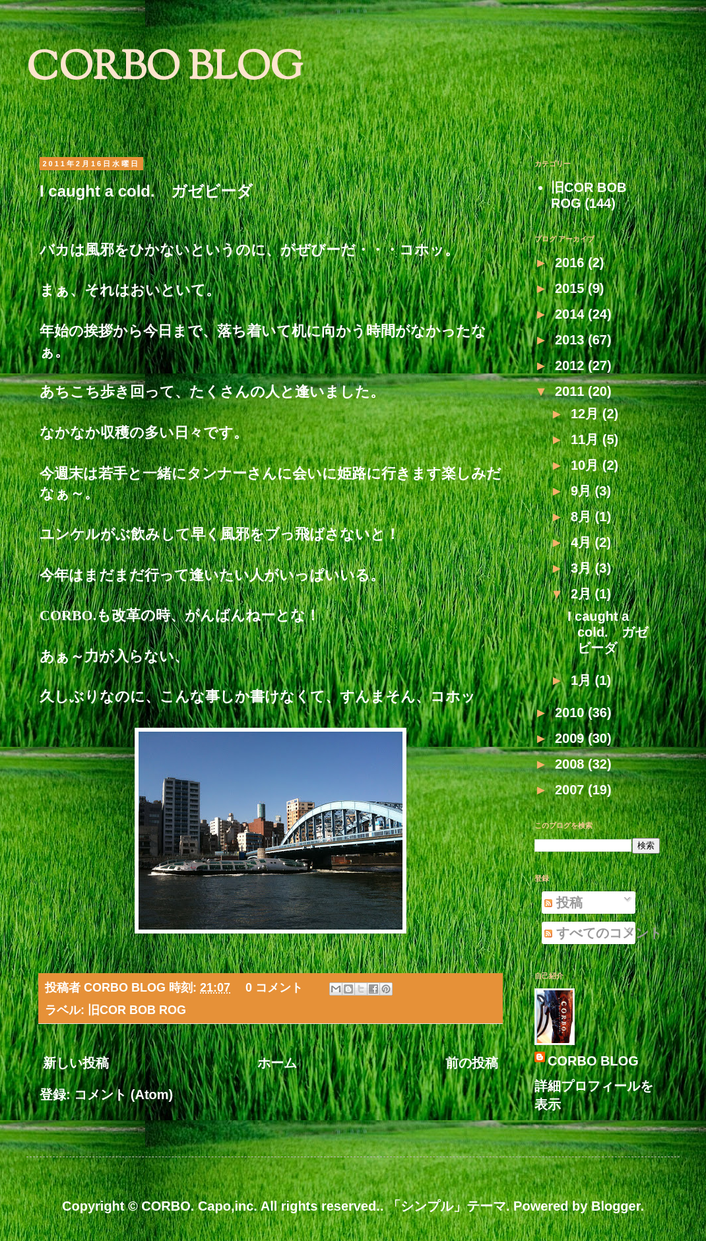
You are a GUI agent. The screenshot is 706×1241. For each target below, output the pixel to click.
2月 (583, 594)
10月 (586, 465)
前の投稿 (471, 1063)
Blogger (615, 1206)
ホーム (277, 1063)
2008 (571, 764)
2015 (571, 288)
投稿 (563, 902)
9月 (583, 491)
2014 (571, 314)
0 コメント (274, 987)
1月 (583, 680)
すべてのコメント (603, 933)
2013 (571, 340)
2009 (571, 738)
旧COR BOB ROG (137, 1010)
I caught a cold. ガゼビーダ (146, 191)
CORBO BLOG (164, 69)
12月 (586, 413)
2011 (571, 391)
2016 (571, 262)
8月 (583, 516)
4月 (583, 542)
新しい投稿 (76, 1063)
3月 (583, 568)
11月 (586, 439)
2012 (571, 365)
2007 (571, 789)
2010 (571, 712)
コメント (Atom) (123, 1094)
